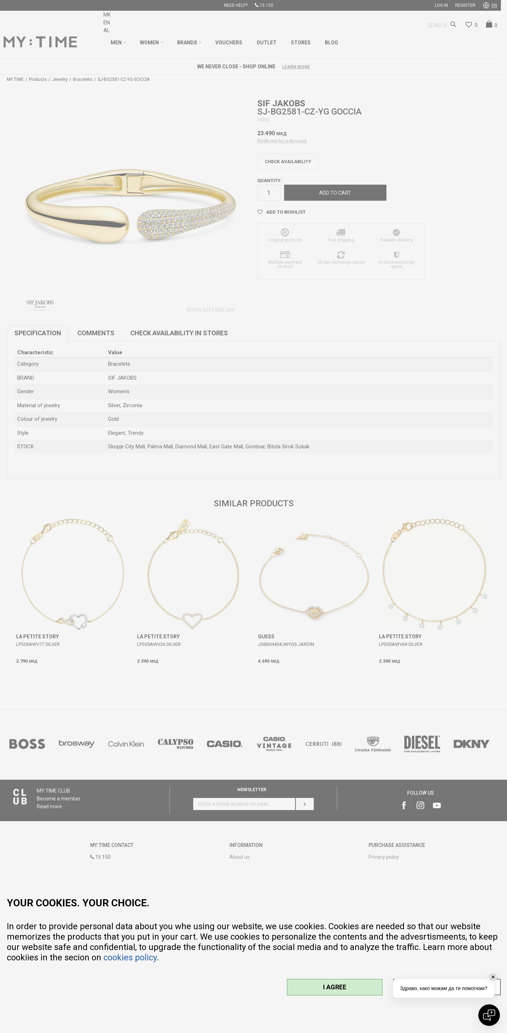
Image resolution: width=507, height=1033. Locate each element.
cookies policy (130, 957)
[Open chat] (489, 1015)
